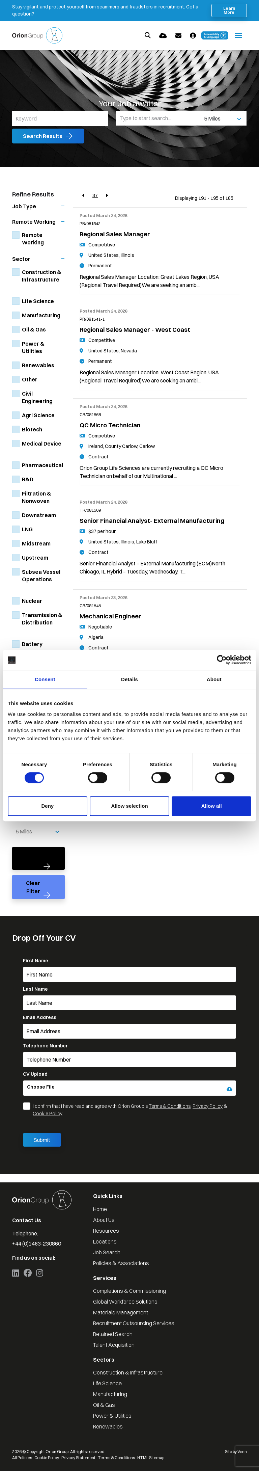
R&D (27, 479)
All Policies (22, 1457)
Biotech (32, 429)
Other (29, 379)
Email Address (39, 1017)
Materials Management (120, 1312)
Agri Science (38, 415)
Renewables (38, 365)
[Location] (158, 118)
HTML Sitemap (150, 1457)
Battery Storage (33, 648)
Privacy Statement (78, 1457)
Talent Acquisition (114, 1344)
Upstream (35, 557)
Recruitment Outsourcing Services (133, 1323)
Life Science (38, 301)
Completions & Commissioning (129, 1290)
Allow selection (129, 806)
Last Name (35, 989)
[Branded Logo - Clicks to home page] (37, 35)
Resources (106, 1230)
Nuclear (32, 600)
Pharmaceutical (42, 465)
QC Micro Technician (110, 425)
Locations (105, 1241)
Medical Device (41, 443)
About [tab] (214, 679)
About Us (104, 1219)
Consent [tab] (45, 679)
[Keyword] (60, 118)
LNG (27, 529)
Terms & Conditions (170, 1106)
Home (100, 1209)
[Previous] (83, 195)
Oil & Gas (34, 329)
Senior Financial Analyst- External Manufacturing (152, 521)
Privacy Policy (208, 1106)
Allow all (211, 806)
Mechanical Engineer (110, 616)
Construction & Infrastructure (41, 276)
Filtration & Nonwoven (36, 497)
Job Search (106, 1252)
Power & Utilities (33, 347)
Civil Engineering (37, 397)
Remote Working (33, 239)
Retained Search (113, 1334)
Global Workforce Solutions (125, 1301)
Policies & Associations (121, 1263)
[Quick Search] (148, 35)
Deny (47, 806)
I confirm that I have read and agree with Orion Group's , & (130, 1110)
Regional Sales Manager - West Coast (135, 329)
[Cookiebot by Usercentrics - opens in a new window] (221, 660)
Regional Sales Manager (115, 234)
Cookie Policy (47, 1114)
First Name (35, 961)
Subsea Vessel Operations (41, 575)
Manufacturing (41, 315)
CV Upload (35, 1074)
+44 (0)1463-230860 (36, 1243)
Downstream (39, 515)
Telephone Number (45, 1046)
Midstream (36, 543)
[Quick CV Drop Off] (163, 35)
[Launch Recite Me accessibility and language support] (214, 35)
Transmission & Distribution (42, 619)
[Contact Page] (178, 35)
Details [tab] (129, 679)
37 (95, 195)
